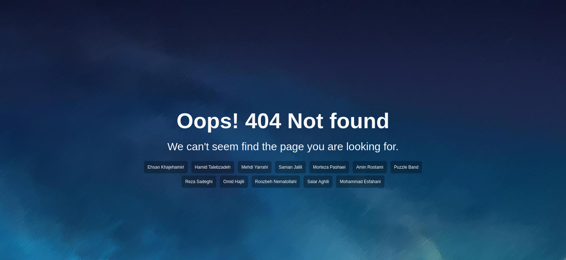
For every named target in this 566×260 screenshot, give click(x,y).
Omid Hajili (233, 181)
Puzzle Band (406, 167)
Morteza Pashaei (329, 167)
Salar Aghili (318, 181)
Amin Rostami (369, 167)
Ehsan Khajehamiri (166, 167)
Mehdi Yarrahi (254, 167)
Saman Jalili (290, 167)
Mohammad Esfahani (360, 181)
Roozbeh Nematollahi (276, 181)
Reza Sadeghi (198, 181)
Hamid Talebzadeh (213, 167)
